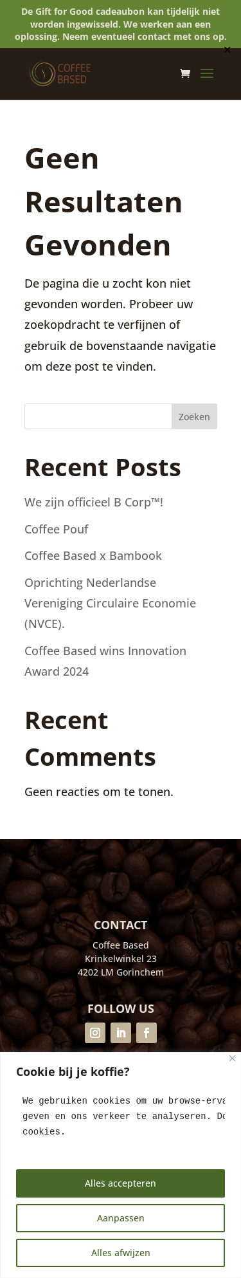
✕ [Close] (227, 49)
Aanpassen (121, 1218)
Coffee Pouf (56, 529)
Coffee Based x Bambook (93, 555)
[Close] (232, 1058)
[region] (120, 1165)
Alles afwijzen (120, 1252)
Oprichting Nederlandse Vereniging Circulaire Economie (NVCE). (110, 603)
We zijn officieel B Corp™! (95, 502)
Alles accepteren (120, 1183)
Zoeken (194, 417)
